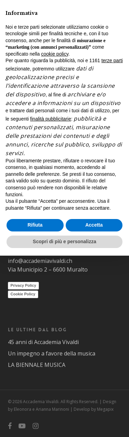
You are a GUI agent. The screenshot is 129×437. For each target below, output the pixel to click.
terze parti (112, 60)
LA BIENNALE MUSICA (36, 365)
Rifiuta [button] (35, 225)
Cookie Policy (23, 294)
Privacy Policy (23, 285)
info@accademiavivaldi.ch (40, 261)
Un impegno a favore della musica (51, 353)
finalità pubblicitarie (50, 119)
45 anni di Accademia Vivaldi (43, 342)
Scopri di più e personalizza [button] (64, 241)
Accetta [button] (94, 225)
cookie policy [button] (54, 54)
